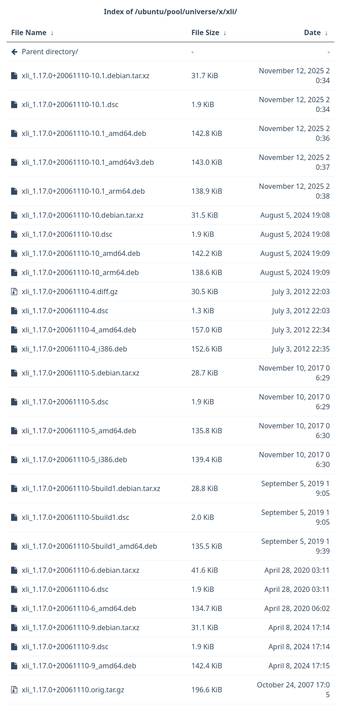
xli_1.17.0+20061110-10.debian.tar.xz (82, 215)
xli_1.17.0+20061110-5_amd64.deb (79, 430)
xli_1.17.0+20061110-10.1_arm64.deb (83, 191)
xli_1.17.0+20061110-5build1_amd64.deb (89, 546)
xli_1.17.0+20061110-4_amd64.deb (79, 330)
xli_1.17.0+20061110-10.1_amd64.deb (84, 133)
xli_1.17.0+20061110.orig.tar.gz (73, 690)
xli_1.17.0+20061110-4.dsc (65, 311)
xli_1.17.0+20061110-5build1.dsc (75, 517)
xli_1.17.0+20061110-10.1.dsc (70, 104)
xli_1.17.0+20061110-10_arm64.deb (80, 272)
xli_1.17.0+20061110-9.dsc (65, 646)
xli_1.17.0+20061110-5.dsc (65, 402)
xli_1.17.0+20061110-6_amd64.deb (79, 608)
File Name (29, 32)
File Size (205, 32)
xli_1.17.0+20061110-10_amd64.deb (81, 253)
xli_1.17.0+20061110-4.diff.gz (70, 291)
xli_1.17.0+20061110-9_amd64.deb (79, 666)
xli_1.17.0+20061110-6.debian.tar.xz (80, 570)
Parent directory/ (50, 51)
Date (312, 32)
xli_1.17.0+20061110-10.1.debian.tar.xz (86, 75)
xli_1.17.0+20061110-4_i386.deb (74, 349)
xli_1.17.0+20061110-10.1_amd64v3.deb (88, 162)
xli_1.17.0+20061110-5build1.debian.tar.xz (91, 488)
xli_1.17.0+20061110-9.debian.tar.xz (80, 627)
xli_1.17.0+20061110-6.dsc (65, 589)
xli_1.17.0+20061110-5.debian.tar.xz (80, 373)
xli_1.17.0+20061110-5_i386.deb (74, 459)
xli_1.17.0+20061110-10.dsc (67, 234)
